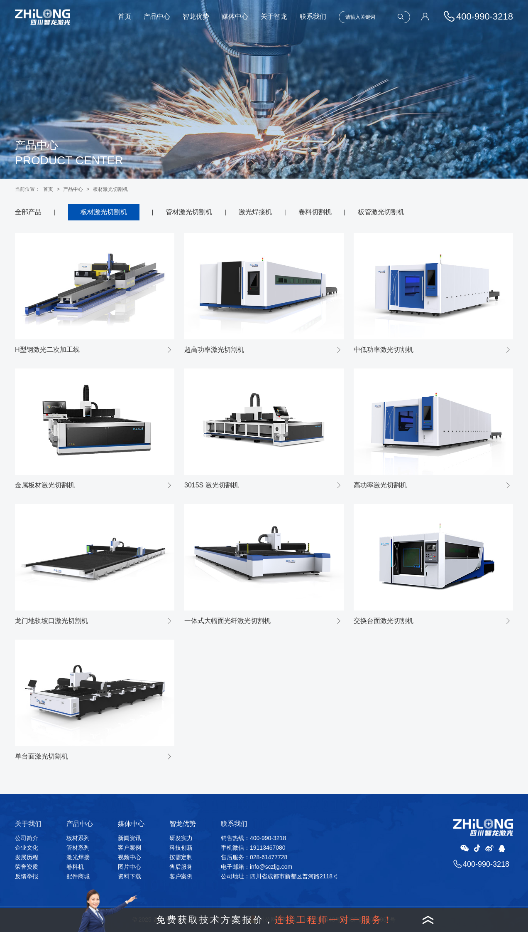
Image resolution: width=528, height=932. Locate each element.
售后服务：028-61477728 (254, 857)
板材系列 (78, 838)
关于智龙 (274, 16)
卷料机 (75, 866)
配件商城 (78, 876)
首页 (124, 16)
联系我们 (313, 16)
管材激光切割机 (189, 211)
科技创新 (181, 847)
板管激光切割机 (381, 211)
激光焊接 (78, 857)
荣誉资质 (26, 866)
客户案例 (129, 847)
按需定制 (181, 857)
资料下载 (129, 876)
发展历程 (26, 857)
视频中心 (129, 857)
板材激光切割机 (110, 189)
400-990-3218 (486, 864)
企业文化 (26, 847)
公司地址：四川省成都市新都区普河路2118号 (279, 876)
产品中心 (157, 16)
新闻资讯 (129, 838)
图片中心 (129, 866)
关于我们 (28, 823)
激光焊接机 (255, 211)
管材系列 (78, 847)
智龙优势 (196, 16)
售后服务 (181, 866)
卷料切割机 (315, 211)
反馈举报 (26, 876)
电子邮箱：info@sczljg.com (256, 866)
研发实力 (181, 838)
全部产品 (28, 211)
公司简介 (26, 838)
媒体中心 (235, 16)
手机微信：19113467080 (253, 847)
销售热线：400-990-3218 (253, 838)
